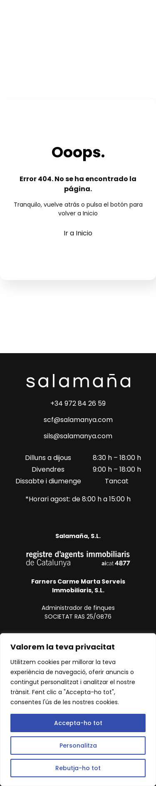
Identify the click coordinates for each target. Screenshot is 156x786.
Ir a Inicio (78, 233)
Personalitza (78, 745)
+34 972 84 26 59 (78, 403)
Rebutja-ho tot (78, 768)
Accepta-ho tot (78, 723)
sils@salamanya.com (78, 436)
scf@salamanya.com (78, 420)
